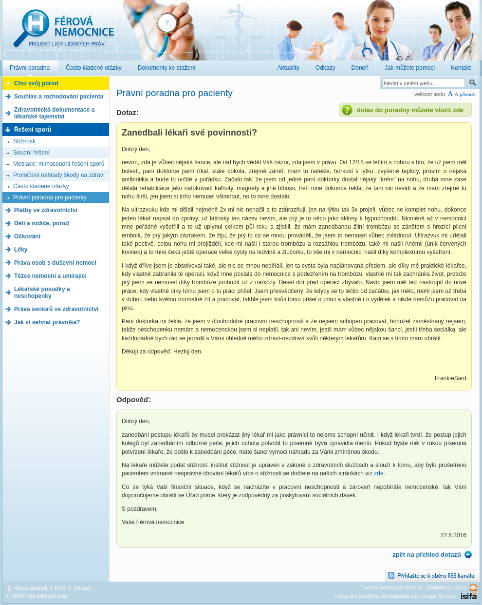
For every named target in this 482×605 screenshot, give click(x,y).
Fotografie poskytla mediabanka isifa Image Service (395, 596)
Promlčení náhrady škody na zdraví (59, 175)
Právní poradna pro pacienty (50, 197)
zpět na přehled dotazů (426, 554)
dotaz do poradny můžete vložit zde (410, 110)
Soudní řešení (31, 152)
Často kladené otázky (41, 186)
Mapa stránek (31, 588)
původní (468, 94)
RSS (60, 588)
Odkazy (82, 588)
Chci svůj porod (36, 83)
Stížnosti (24, 141)
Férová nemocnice (63, 33)
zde (378, 473)
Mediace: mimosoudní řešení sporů (58, 163)
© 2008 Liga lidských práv (37, 596)
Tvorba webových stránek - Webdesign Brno (413, 587)
